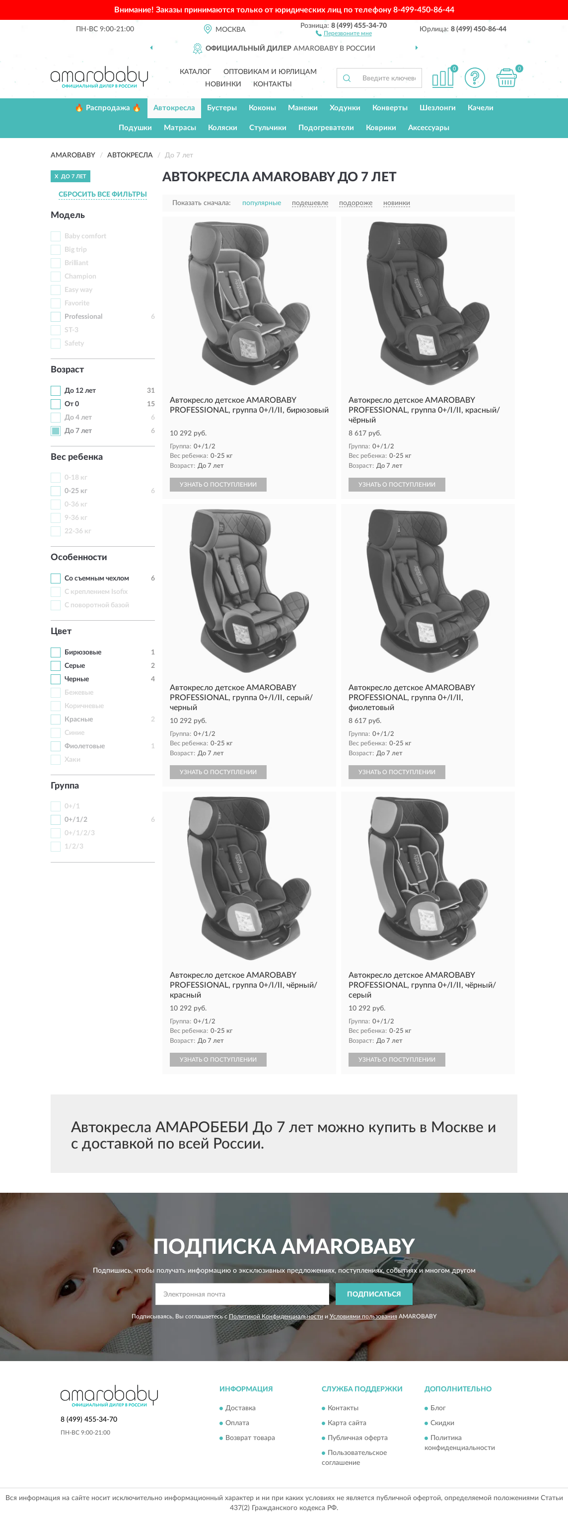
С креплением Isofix (96, 591)
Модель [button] (68, 215)
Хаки (72, 759)
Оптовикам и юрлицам (270, 72)
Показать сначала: (201, 203)
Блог (438, 1408)
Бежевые (79, 692)
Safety (74, 343)
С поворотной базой (97, 605)
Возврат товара (250, 1438)
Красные (79, 719)
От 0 (72, 404)
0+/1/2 (76, 819)
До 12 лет (80, 390)
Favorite (77, 303)
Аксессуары (428, 128)
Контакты (272, 84)
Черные (77, 679)
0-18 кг (76, 477)
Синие (74, 732)
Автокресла (174, 108)
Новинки (223, 84)
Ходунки (345, 108)
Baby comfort (85, 236)
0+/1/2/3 (80, 833)
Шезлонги (438, 108)
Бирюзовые (83, 652)
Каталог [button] (196, 72)
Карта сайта (347, 1423)
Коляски (222, 128)
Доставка (240, 1408)
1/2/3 (74, 846)
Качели (481, 108)
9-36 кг (76, 517)
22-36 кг (78, 531)
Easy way (78, 290)
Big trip (76, 249)
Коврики (381, 128)
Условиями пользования (363, 1316)
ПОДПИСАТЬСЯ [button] (374, 1294)
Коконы (262, 108)
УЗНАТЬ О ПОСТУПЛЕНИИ (218, 485)
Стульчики (267, 128)
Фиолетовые (85, 746)
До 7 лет (78, 431)
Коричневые (84, 706)
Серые (75, 665)
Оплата (237, 1423)
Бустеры (222, 108)
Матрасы (180, 128)
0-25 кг (76, 491)
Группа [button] (65, 786)
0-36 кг (76, 504)
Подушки (135, 128)
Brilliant (76, 263)
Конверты (390, 108)
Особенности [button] (79, 557)
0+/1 (72, 806)
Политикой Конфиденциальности (276, 1316)
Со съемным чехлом (97, 578)
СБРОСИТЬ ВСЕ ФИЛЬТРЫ (103, 194)
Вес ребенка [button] (77, 457)
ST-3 (71, 330)
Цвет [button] (61, 631)
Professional (83, 316)
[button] (344, 33)
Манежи (303, 108)
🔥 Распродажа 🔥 (108, 108)
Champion (80, 276)
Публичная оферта (358, 1438)
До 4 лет (78, 417)
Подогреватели (326, 128)
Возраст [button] (67, 369)
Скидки (442, 1423)
